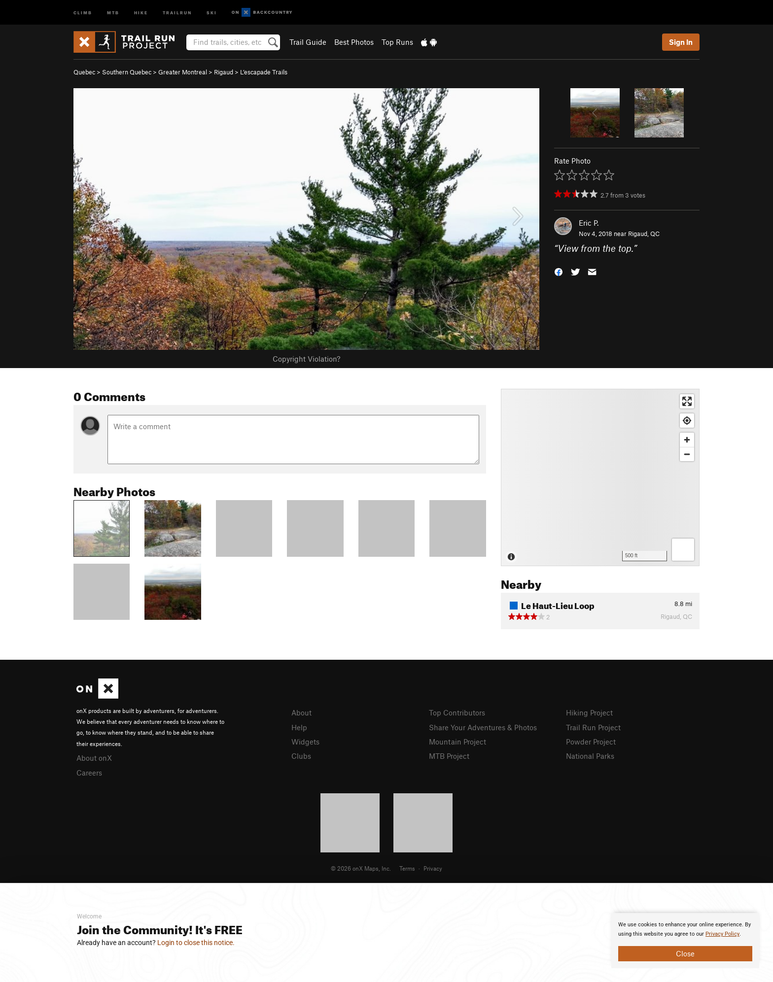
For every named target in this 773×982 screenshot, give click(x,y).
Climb (82, 12)
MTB (113, 12)
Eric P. (588, 222)
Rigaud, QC (644, 233)
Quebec (84, 72)
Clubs (301, 755)
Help (299, 727)
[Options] (683, 550)
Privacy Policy (722, 934)
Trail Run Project (593, 727)
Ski (212, 12)
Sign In (681, 41)
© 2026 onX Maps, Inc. (361, 868)
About (301, 712)
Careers (89, 772)
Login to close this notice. (196, 943)
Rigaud (223, 72)
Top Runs (397, 41)
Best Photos (354, 41)
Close (685, 953)
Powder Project (591, 741)
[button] (558, 271)
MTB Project (449, 755)
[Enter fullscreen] (687, 401)
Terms (407, 868)
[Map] (600, 477)
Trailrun (177, 12)
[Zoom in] (687, 440)
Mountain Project (457, 741)
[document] (685, 940)
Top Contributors (457, 712)
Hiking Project (589, 712)
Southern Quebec (126, 72)
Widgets (305, 741)
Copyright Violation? (306, 358)
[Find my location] (687, 420)
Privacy (432, 868)
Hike (141, 12)
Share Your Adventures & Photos (483, 727)
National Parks (590, 755)
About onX (94, 757)
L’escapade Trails (263, 72)
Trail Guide (307, 41)
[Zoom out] (687, 454)
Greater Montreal (182, 72)
